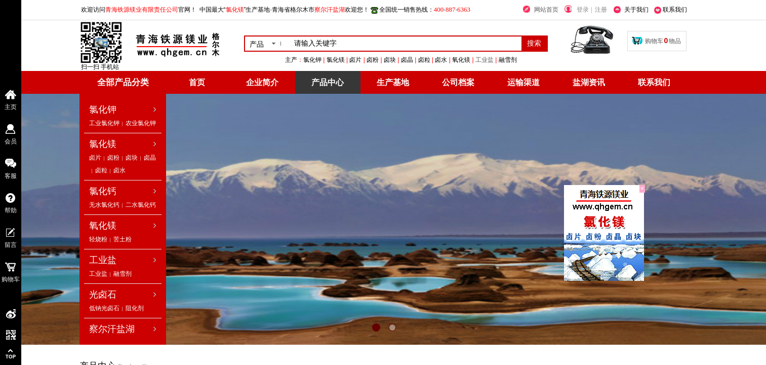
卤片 (95, 157)
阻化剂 (135, 308)
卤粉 (113, 157)
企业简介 (262, 82)
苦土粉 (122, 239)
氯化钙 (102, 191)
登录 (583, 9)
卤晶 (150, 157)
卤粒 (101, 170)
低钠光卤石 (104, 308)
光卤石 (102, 294)
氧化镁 (102, 226)
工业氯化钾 (104, 123)
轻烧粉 (98, 239)
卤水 (119, 170)
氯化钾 (102, 109)
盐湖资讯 (589, 82)
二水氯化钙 (141, 204)
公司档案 (458, 82)
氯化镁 (102, 144)
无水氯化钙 (104, 204)
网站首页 (546, 9)
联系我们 (654, 82)
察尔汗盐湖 (112, 329)
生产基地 (393, 82)
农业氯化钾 (141, 123)
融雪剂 (122, 273)
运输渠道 (523, 82)
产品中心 (327, 82)
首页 (197, 82)
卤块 (132, 157)
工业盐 (540, 59)
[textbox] (405, 43)
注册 (601, 9)
